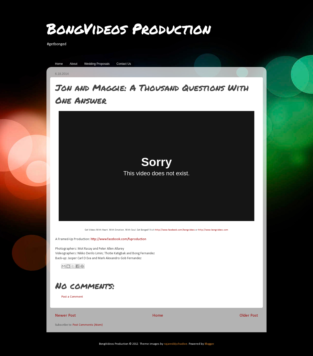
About (73, 64)
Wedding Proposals (97, 64)
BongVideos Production (128, 28)
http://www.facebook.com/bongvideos (175, 230)
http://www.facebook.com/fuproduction (118, 239)
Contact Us (123, 64)
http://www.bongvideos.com (213, 230)
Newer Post (65, 315)
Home (59, 64)
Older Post (249, 315)
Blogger (209, 344)
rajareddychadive (175, 344)
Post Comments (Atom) (88, 324)
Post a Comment (72, 296)
